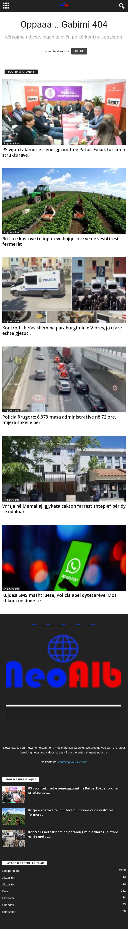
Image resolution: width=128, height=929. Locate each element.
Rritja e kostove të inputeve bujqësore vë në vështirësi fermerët (60, 241)
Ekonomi (8, 898)
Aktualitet (8, 877)
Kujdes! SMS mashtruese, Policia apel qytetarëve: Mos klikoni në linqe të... (59, 598)
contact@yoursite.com (72, 762)
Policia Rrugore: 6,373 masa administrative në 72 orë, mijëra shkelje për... (59, 419)
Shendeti (8, 905)
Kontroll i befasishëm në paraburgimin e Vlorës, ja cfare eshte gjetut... (62, 330)
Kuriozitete (9, 911)
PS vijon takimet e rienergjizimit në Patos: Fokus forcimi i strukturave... (63, 152)
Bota (5, 891)
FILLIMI (79, 51)
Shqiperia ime (11, 143)
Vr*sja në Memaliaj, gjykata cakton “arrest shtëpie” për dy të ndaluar (64, 509)
